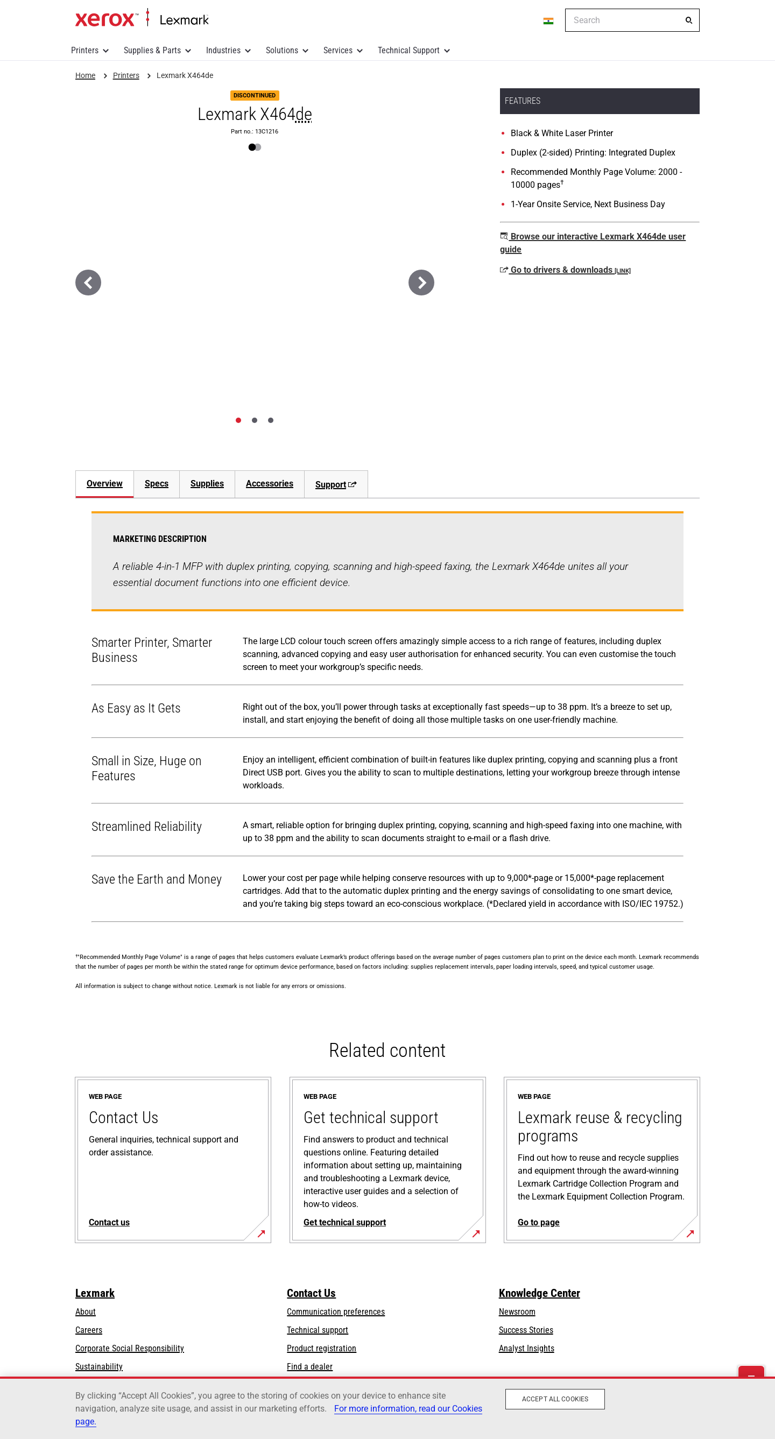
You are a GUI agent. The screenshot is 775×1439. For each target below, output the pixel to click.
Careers (88, 1330)
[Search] (689, 20)
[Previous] (88, 282)
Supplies (207, 483)
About (85, 1312)
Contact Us (311, 1293)
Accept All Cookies (555, 1399)
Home (141, 18)
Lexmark (95, 1293)
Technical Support (409, 50)
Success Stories (526, 1330)
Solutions (282, 50)
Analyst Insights (526, 1348)
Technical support (317, 1330)
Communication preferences (336, 1312)
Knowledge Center (539, 1293)
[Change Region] (549, 20)
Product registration (321, 1348)
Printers (84, 50)
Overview (105, 483)
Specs (156, 483)
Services (338, 50)
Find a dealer (310, 1367)
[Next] (421, 282)
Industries (223, 50)
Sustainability (99, 1367)
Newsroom (517, 1312)
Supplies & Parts (152, 50)
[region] (387, 1408)
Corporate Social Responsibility (129, 1348)
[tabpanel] (387, 719)
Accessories (269, 483)
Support (336, 484)
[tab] (238, 420)
